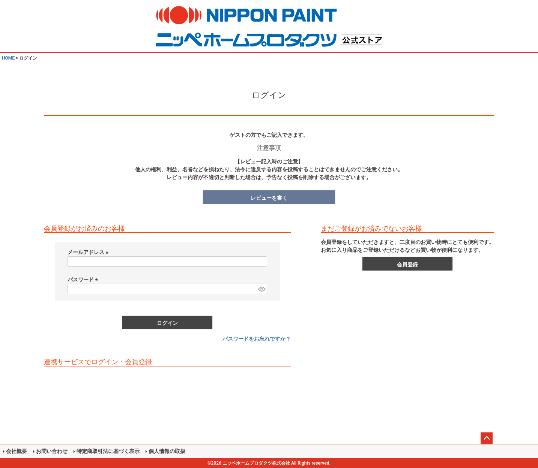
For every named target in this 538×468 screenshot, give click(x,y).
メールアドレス (89, 252)
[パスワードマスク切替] (261, 289)
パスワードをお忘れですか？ (256, 339)
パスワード (84, 280)
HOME (8, 58)
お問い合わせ (52, 451)
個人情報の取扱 (167, 451)
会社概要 (16, 451)
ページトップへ (487, 438)
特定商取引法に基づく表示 (108, 451)
